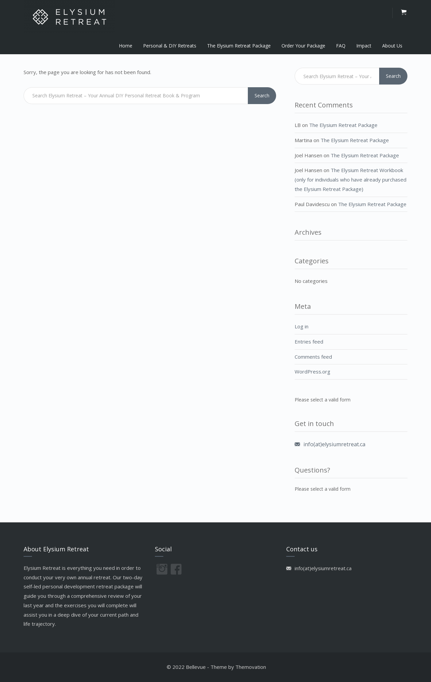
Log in (301, 326)
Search (262, 95)
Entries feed (309, 341)
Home (125, 45)
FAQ (340, 45)
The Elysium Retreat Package (239, 45)
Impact (363, 45)
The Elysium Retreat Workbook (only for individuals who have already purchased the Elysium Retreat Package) (350, 179)
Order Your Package (303, 45)
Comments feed (313, 356)
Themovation (250, 666)
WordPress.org (312, 371)
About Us (392, 45)
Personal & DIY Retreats (169, 45)
